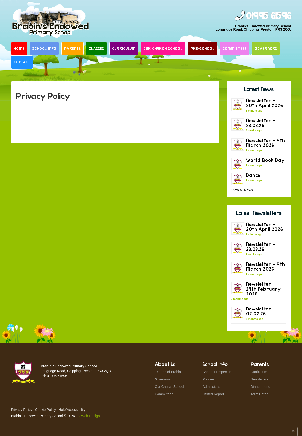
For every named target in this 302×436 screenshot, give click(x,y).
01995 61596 (268, 16)
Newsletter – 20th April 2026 (264, 103)
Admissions (211, 387)
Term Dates (259, 394)
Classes (96, 48)
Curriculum (123, 48)
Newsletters (260, 379)
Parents (72, 48)
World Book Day (265, 160)
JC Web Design (88, 416)
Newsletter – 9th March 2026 (265, 142)
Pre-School (202, 48)
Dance (253, 175)
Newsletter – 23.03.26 (260, 122)
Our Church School (163, 48)
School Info (44, 48)
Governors (266, 48)
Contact (22, 62)
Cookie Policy (45, 409)
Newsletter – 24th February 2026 (263, 288)
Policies (209, 379)
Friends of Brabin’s (169, 372)
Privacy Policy (21, 409)
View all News (242, 190)
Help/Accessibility (71, 409)
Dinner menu (260, 387)
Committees (234, 48)
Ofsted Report (213, 394)
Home (19, 48)
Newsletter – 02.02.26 (260, 311)
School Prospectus (217, 372)
